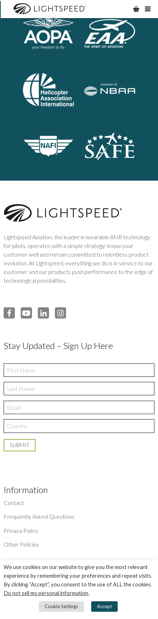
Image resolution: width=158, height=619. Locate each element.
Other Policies (21, 544)
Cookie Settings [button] (61, 606)
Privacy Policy (21, 530)
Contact (14, 502)
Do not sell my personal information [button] (46, 593)
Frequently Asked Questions (39, 516)
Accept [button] (104, 606)
